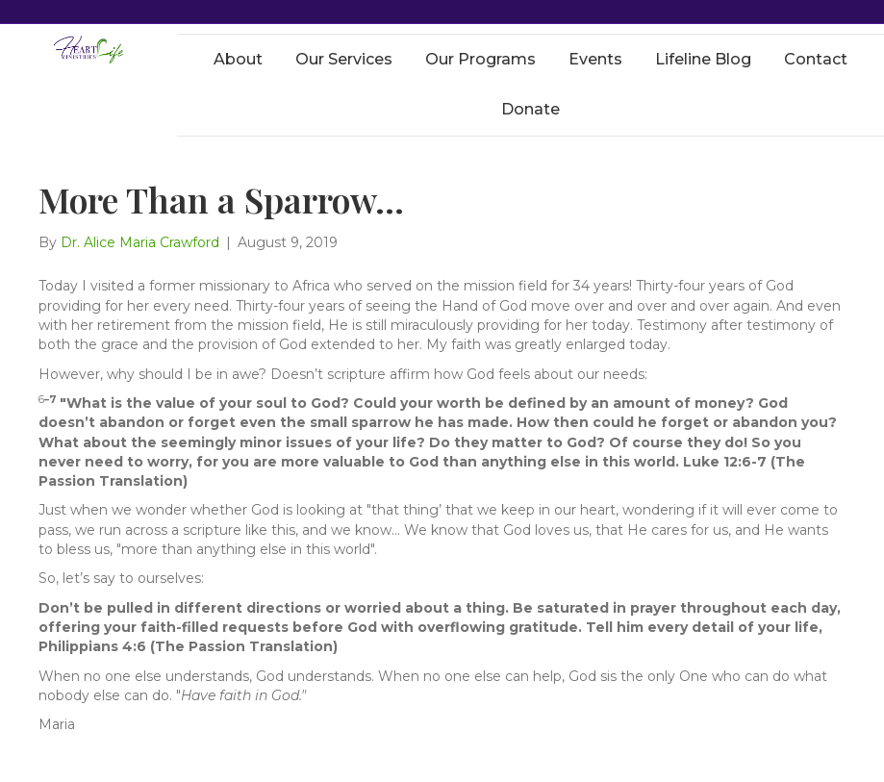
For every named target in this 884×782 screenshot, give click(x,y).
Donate (530, 109)
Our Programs (480, 59)
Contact (815, 59)
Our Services (343, 59)
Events (595, 59)
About (238, 59)
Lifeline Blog (703, 59)
